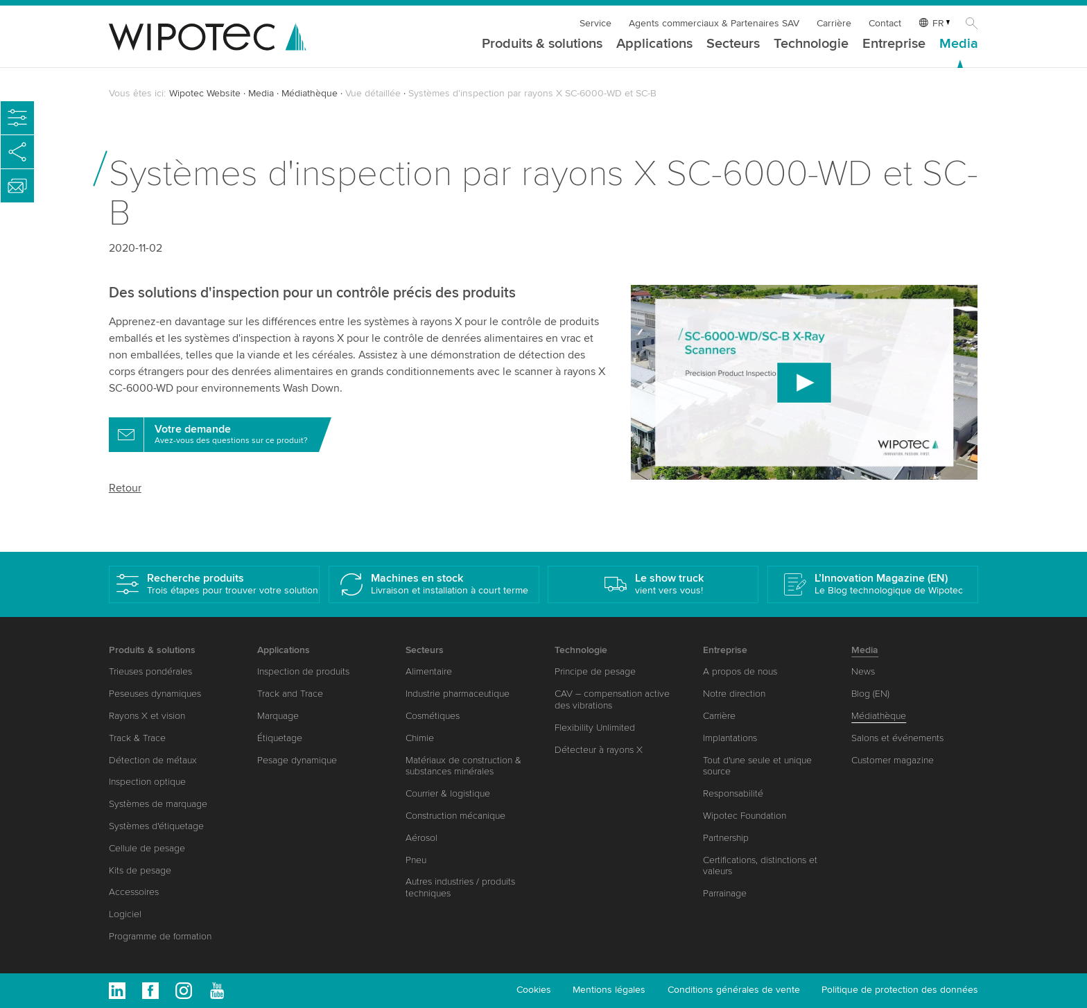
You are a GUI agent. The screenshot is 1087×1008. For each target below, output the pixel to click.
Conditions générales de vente (734, 990)
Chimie (420, 738)
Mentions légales (609, 990)
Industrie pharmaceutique (458, 693)
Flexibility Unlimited (595, 727)
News (863, 671)
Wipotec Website (205, 93)
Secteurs (733, 44)
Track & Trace (137, 738)
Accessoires (134, 892)
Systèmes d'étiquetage (156, 826)
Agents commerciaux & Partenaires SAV (714, 23)
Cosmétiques (433, 716)
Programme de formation (160, 936)
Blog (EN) (870, 693)
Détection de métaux (153, 760)
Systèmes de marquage (158, 804)
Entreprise (893, 44)
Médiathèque (309, 93)
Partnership (726, 838)
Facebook (150, 990)
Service (595, 23)
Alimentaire (429, 671)
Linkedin (117, 990)
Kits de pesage (140, 870)
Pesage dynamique (297, 760)
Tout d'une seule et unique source (757, 766)
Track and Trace (290, 693)
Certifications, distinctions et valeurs (760, 866)
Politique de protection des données (899, 990)
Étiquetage (279, 738)
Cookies (533, 990)
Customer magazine (892, 760)
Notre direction (734, 693)
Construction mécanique (455, 816)
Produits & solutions (542, 44)
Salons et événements (897, 738)
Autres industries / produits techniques (460, 887)
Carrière (834, 23)
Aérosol (421, 838)
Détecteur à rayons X (599, 750)
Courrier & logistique (448, 793)
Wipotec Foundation (744, 816)
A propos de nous (740, 671)
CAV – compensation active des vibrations (612, 699)
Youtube (217, 990)
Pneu (416, 860)
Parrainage (725, 893)
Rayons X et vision (147, 716)
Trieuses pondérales (150, 671)
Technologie (811, 44)
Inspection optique (147, 782)
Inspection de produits (303, 671)
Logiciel (125, 914)
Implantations (730, 738)
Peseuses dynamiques (155, 693)
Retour (125, 488)
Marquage (278, 716)
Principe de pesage (595, 671)
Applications (654, 44)
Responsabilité (733, 793)
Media (958, 44)
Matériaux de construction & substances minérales (463, 766)
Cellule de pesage (147, 848)
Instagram (183, 990)
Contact (885, 23)
